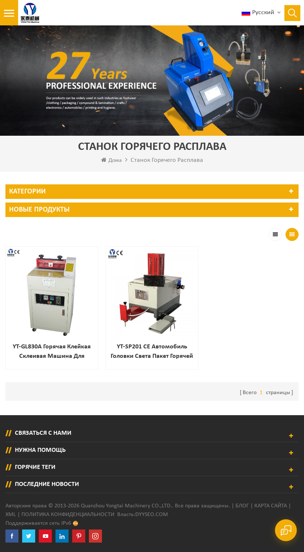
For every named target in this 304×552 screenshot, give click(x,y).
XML (10, 515)
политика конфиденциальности (67, 515)
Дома (111, 160)
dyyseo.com (151, 515)
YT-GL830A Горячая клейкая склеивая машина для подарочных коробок (52, 352)
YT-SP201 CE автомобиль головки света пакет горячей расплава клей (152, 352)
